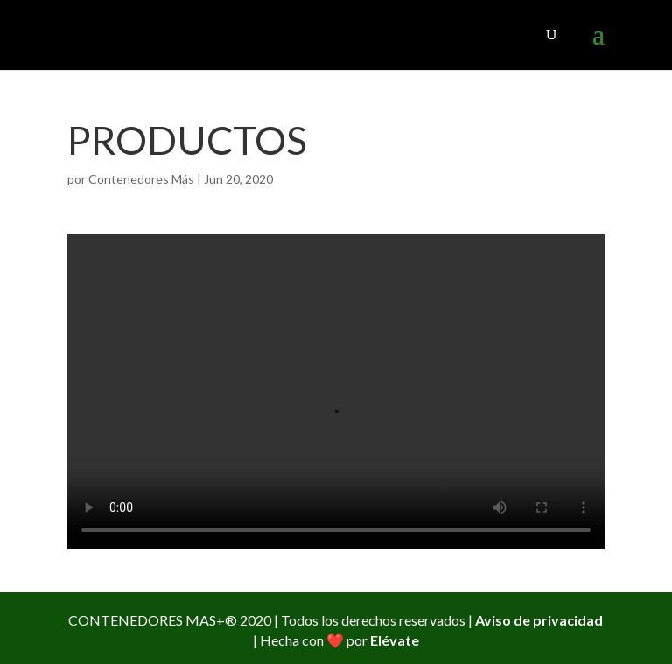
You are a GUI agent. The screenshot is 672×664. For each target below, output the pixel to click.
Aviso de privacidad (539, 620)
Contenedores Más (141, 178)
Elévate (394, 640)
